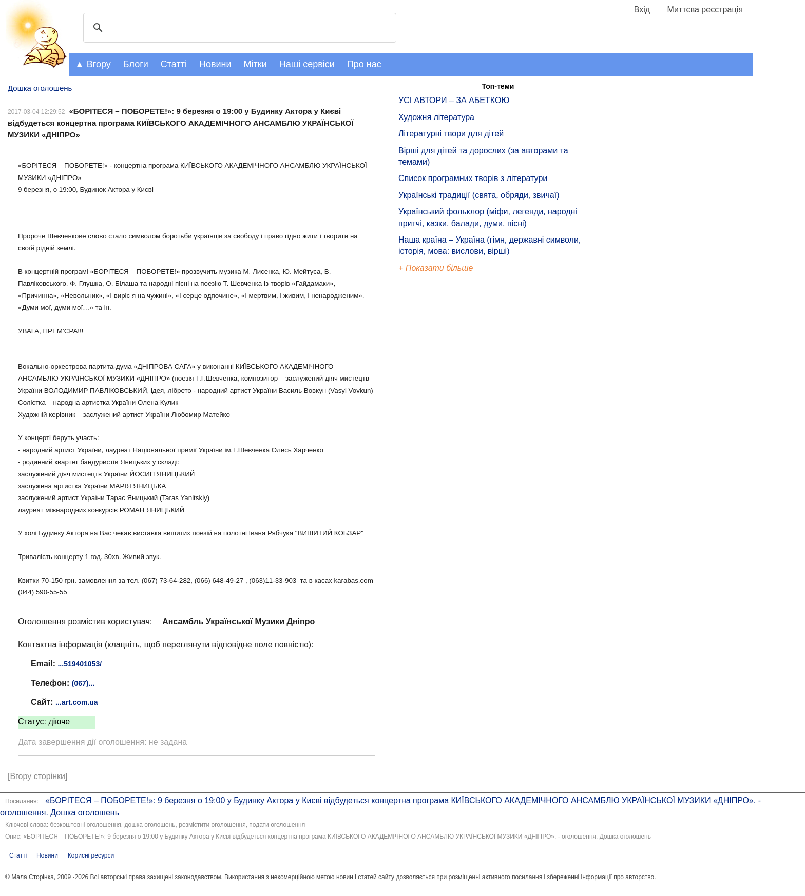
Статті (174, 64)
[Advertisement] (446, 448)
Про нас (364, 64)
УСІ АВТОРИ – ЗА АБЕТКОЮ (454, 100)
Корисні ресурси (91, 855)
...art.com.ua (76, 702)
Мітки (255, 64)
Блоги (135, 64)
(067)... (83, 683)
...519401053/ (79, 664)
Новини (215, 64)
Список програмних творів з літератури (472, 178)
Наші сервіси (307, 64)
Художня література (436, 117)
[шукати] (238, 28)
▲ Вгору (93, 64)
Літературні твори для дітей (451, 133)
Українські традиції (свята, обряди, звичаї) (479, 195)
